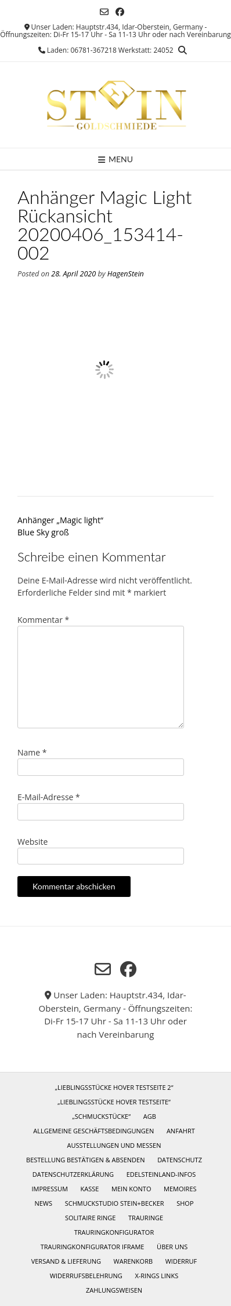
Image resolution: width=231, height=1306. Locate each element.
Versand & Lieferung (66, 1261)
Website (32, 841)
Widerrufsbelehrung (86, 1275)
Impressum (49, 1188)
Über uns (172, 1246)
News (43, 1203)
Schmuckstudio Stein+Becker (114, 1203)
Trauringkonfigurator (114, 1232)
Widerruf (181, 1261)
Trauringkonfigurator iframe (93, 1246)
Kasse (90, 1188)
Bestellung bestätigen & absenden (85, 1159)
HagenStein (125, 274)
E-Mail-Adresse (48, 796)
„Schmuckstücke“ (101, 1116)
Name (32, 752)
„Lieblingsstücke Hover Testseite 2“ (114, 1087)
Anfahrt (181, 1130)
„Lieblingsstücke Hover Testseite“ (114, 1101)
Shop (184, 1203)
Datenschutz (179, 1159)
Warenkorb (133, 1261)
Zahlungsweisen (114, 1290)
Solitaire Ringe (90, 1217)
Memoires (180, 1188)
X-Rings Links (156, 1275)
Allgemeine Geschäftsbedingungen (93, 1130)
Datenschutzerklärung (73, 1174)
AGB (149, 1116)
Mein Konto (131, 1188)
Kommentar (43, 619)
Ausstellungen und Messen (114, 1145)
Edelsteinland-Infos (161, 1174)
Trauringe (145, 1217)
